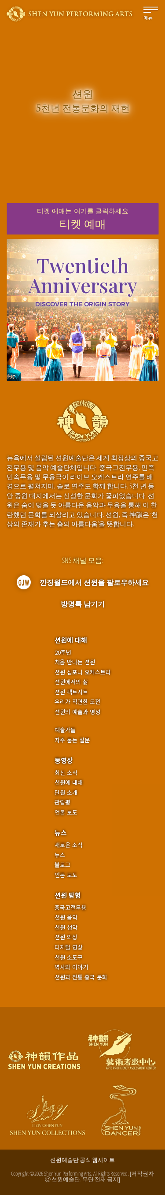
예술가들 (65, 730)
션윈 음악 (66, 917)
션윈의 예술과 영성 (77, 712)
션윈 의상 (66, 937)
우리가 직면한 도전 (77, 702)
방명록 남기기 (83, 604)
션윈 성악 (66, 927)
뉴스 (61, 832)
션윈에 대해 (71, 639)
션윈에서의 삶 (71, 682)
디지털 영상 (69, 947)
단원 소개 (66, 793)
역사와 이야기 (71, 967)
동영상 (64, 760)
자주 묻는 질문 (72, 740)
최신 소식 (66, 773)
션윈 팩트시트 (71, 692)
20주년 (63, 652)
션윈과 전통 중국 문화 (81, 977)
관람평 (62, 802)
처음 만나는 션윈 (75, 662)
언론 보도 (66, 812)
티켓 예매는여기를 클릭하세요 (82, 219)
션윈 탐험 (68, 895)
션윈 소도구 (69, 957)
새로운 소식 (69, 845)
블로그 (62, 865)
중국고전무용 (70, 908)
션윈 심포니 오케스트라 (83, 672)
